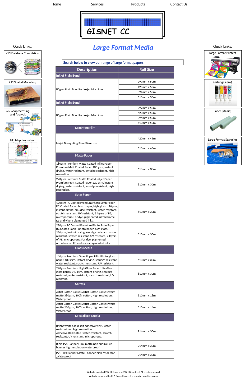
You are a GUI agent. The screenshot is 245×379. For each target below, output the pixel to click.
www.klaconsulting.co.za (145, 376)
